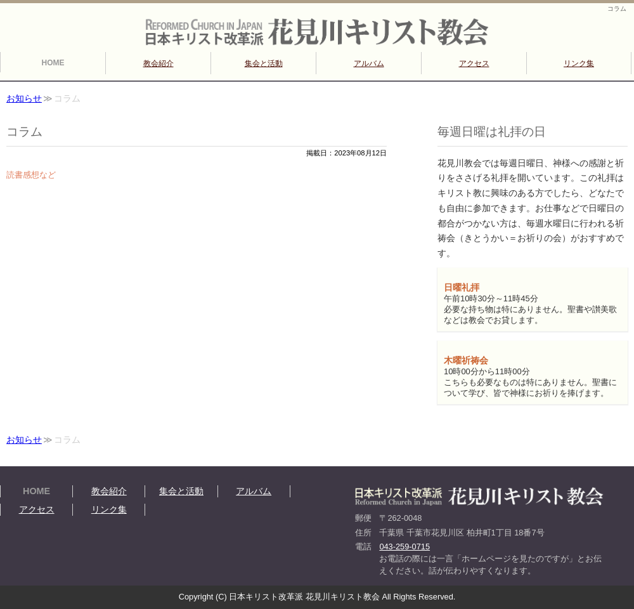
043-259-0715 (404, 546)
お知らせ (24, 98)
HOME (53, 62)
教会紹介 (158, 63)
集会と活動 (264, 63)
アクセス (474, 63)
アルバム (369, 63)
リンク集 (579, 63)
